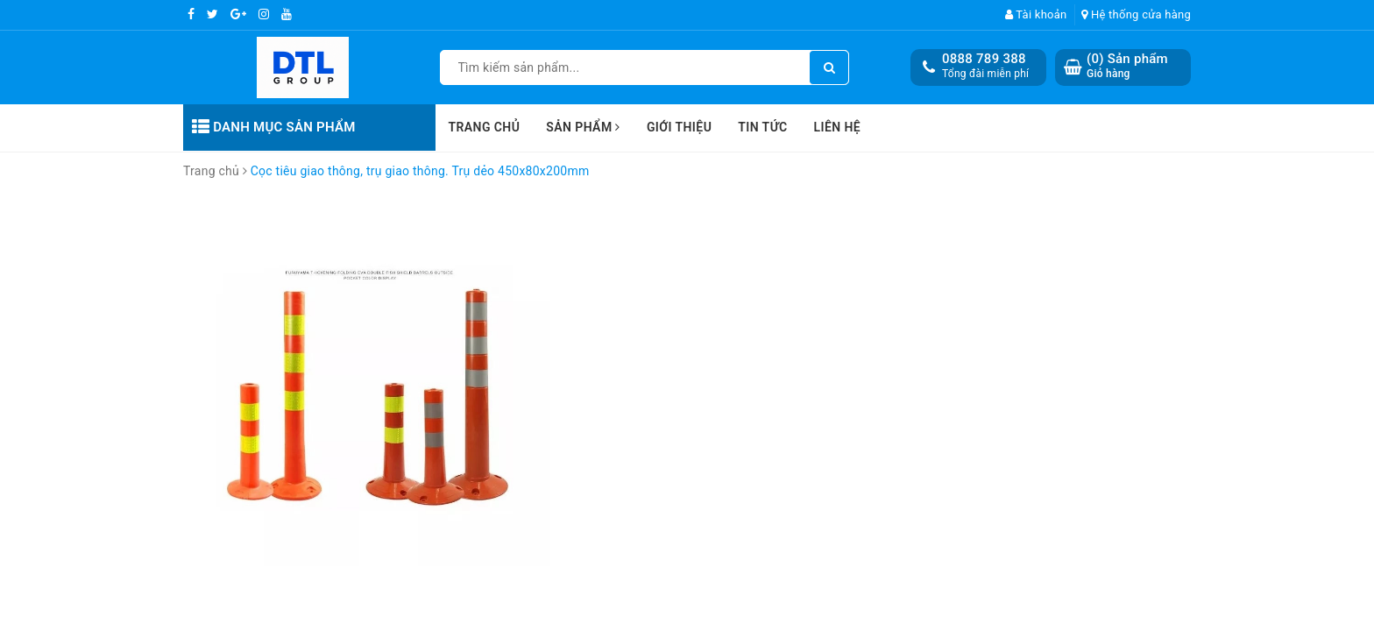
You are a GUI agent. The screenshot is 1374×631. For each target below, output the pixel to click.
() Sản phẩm (1127, 66)
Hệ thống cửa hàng (1136, 14)
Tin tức (762, 127)
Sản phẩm (583, 127)
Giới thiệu (679, 127)
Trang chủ (485, 127)
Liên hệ (837, 127)
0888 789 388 (984, 59)
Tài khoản (1036, 14)
